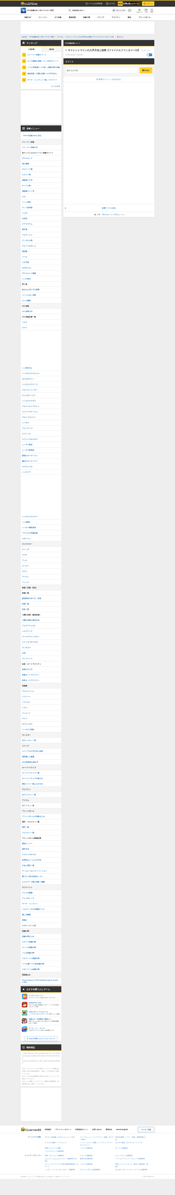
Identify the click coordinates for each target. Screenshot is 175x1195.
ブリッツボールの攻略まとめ (33, 816)
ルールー (25, 566)
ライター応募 (146, 1130)
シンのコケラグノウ (30, 384)
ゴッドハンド (27, 659)
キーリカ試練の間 (29, 947)
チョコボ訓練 (27, 893)
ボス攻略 (58, 17)
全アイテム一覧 (28, 806)
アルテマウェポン (29, 626)
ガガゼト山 (26, 268)
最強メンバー (27, 844)
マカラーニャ (27, 235)
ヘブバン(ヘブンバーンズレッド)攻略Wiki (130, 1159)
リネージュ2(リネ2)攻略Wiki (90, 1170)
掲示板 (51, 49)
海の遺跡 (25, 164)
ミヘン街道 (26, 202)
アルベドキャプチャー (30, 406)
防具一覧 (25, 609)
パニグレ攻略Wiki (86, 1164)
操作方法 (25, 849)
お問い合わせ (97, 1129)
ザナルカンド (27, 158)
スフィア (100, 17)
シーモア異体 (27, 445)
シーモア (25, 423)
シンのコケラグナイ (30, 517)
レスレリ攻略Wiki (86, 1156)
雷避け (24, 920)
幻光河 (24, 218)
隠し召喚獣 (26, 915)
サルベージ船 (27, 169)
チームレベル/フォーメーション (34, 871)
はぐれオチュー (28, 379)
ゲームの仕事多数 (93, 3)
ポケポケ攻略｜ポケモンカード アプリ (129, 1143)
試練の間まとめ (28, 936)
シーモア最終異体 (29, 528)
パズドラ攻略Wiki (86, 1148)
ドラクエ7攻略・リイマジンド (56, 1143)
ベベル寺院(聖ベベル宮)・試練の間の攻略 (43, 67)
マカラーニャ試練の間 (30, 958)
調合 (129, 17)
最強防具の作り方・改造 (31, 598)
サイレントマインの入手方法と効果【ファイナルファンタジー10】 (104, 50)
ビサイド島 (26, 175)
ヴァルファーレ (28, 691)
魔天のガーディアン (30, 461)
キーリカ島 (26, 186)
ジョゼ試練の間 (28, 953)
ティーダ (25, 549)
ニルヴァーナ (27, 631)
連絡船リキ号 (27, 180)
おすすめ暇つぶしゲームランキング (42, 1039)
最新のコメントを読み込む (109, 79)
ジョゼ (24, 213)
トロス (24, 322)
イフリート (26, 697)
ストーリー (43, 17)
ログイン (148, 3)
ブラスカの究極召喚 (30, 533)
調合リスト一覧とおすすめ (32, 784)
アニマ (24, 719)
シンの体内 (26, 279)
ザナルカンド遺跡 (29, 273)
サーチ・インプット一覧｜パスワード (42, 80)
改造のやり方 (27, 669)
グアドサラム (27, 224)
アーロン (25, 577)
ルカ (24, 197)
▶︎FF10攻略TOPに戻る (32, 136)
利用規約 (48, 1129)
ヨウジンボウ (27, 724)
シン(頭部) (26, 522)
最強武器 (72, 17)
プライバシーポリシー (63, 1129)
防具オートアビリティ (30, 680)
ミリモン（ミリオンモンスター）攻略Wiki (60, 1170)
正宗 (24, 653)
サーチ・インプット (30, 904)
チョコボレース (28, 898)
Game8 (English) (122, 1129)
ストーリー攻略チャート (36, 55)
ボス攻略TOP (27, 311)
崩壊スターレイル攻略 (53, 1148)
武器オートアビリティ (30, 675)
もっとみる (55, 86)
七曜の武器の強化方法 (30, 620)
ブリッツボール (145, 17)
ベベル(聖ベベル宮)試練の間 (33, 964)
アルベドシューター (30, 390)
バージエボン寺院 (29, 295)
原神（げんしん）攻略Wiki (54, 1156)
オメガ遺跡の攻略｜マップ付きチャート (43, 61)
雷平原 (24, 229)
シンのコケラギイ (29, 401)
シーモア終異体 (28, 450)
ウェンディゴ (27, 428)
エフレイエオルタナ (30, 439)
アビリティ (116, 17)
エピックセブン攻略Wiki (124, 1156)
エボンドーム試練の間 (30, 969)
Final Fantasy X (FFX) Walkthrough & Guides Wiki (40, 981)
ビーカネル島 (27, 240)
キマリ (24, 328)
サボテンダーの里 (29, 926)
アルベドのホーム (29, 246)
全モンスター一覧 (29, 740)
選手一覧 (25, 827)
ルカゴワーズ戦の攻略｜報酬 (33, 882)
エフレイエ (26, 434)
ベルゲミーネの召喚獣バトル (33, 909)
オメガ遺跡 (26, 301)
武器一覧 (25, 604)
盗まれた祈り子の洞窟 (30, 290)
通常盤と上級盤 (28, 757)
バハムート (26, 713)
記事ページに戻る (109, 208)
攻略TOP (27, 17)
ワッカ (24, 560)
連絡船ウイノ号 (28, 191)
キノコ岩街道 (27, 208)
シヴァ (24, 708)
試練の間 (86, 17)
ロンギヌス (26, 648)
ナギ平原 (25, 262)
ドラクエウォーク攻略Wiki (54, 1151)
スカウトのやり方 (29, 854)
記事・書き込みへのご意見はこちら (109, 214)
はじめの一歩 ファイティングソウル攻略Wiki (131, 1170)
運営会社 (109, 1129)
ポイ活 (110, 3)
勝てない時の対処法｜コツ (32, 876)
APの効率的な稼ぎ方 (30, 762)
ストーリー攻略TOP (30, 147)
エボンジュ (26, 538)
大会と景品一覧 (28, 865)
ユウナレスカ (27, 467)
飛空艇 (24, 251)
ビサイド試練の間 (29, 942)
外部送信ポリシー (81, 1129)
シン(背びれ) (27, 368)
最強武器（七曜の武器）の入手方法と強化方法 (44, 74)
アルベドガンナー (29, 417)
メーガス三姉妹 (28, 729)
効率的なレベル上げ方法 (31, 860)
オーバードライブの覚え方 (32, 778)
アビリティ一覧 (28, 833)
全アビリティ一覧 (29, 795)
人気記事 (31, 49)
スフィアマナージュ (30, 412)
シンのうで (26, 472)
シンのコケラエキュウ (30, 373)
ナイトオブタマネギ (30, 642)
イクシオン (26, 702)
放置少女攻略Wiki (86, 1159)
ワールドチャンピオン (30, 637)
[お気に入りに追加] (119, 10)
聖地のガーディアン (30, 456)
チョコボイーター (29, 395)
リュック (25, 582)
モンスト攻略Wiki (121, 1148)
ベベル (24, 257)
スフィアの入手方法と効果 (32, 751)
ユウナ (24, 555)
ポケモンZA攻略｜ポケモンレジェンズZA (59, 1137)
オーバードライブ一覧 (30, 773)
